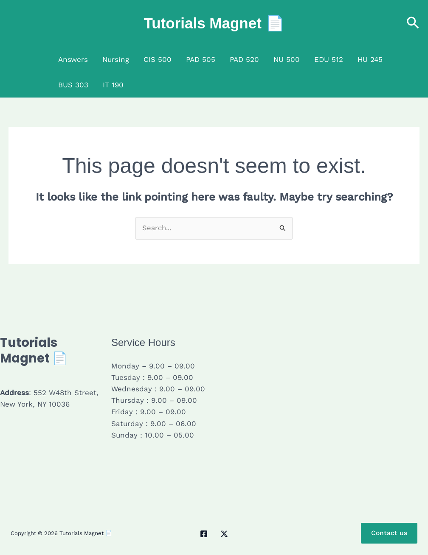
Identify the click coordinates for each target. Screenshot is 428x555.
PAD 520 (244, 59)
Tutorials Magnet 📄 (214, 23)
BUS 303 (73, 85)
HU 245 (370, 59)
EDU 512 (328, 59)
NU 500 (286, 59)
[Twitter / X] (224, 534)
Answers (73, 59)
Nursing (115, 59)
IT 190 (113, 85)
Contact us (389, 534)
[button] (413, 23)
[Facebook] (204, 534)
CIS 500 (158, 59)
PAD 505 (200, 59)
